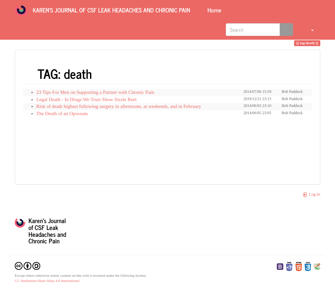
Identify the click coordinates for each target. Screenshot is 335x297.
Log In (311, 194)
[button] (308, 29)
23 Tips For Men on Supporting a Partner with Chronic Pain (95, 92)
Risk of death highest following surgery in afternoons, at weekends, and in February (118, 106)
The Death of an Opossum (62, 113)
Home (213, 10)
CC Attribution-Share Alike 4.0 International (47, 281)
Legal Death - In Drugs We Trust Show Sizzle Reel (86, 99)
